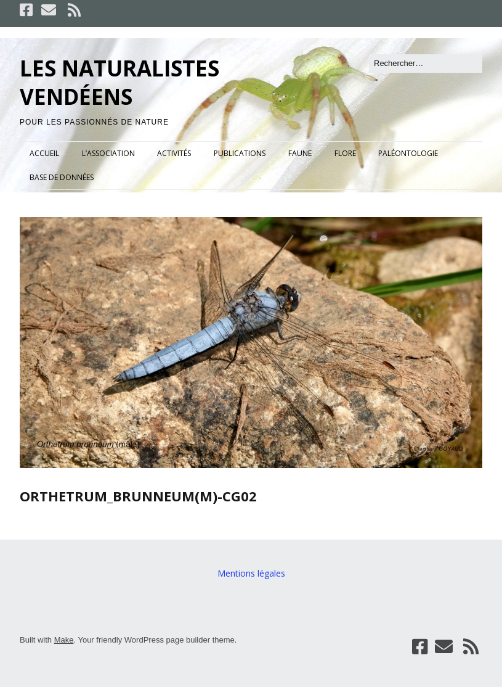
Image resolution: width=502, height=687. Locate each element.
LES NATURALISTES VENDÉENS (119, 82)
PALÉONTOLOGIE (408, 153)
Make (64, 639)
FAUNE (300, 153)
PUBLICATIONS (239, 153)
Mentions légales (251, 573)
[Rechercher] (425, 63)
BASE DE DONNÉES (62, 177)
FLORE (345, 153)
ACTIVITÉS (174, 153)
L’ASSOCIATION (108, 153)
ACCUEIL (44, 153)
